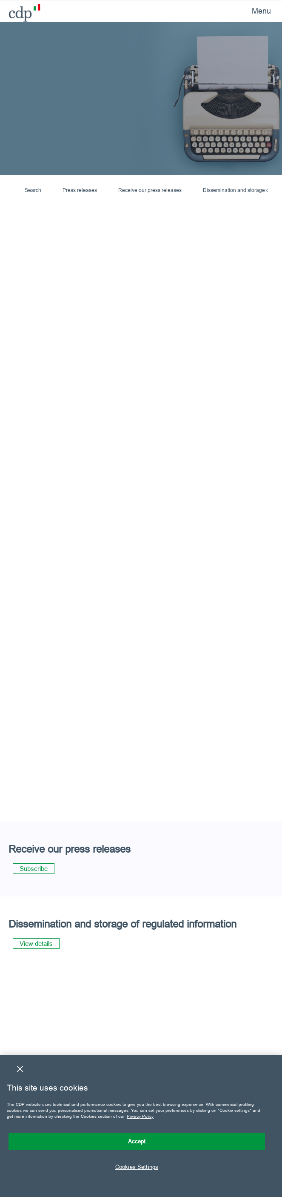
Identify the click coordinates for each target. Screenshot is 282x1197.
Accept (137, 1141)
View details (36, 943)
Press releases (80, 190)
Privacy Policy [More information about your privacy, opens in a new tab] (140, 1116)
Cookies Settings (136, 1166)
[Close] (20, 1069)
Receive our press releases (150, 190)
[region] (141, 1126)
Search (33, 190)
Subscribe (34, 868)
